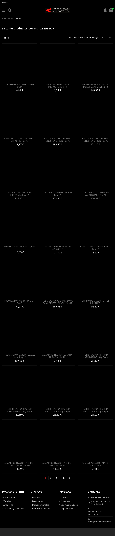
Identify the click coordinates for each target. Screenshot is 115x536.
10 (64, 478)
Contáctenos (9, 497)
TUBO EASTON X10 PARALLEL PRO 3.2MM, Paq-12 (19, 193)
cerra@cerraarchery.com (99, 521)
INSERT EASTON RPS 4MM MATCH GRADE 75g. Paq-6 (57, 410)
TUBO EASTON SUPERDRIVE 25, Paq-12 (57, 193)
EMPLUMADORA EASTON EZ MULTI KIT (95, 302)
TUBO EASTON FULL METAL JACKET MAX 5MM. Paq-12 (95, 85)
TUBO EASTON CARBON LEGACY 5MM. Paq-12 (19, 356)
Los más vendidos (69, 505)
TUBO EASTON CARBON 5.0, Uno (19, 246)
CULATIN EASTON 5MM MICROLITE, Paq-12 (57, 85)
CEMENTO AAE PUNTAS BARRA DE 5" (19, 85)
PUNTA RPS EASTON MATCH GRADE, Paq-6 (95, 464)
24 (109, 37)
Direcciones (37, 501)
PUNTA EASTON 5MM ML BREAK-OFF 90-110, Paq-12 (20, 139)
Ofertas (64, 497)
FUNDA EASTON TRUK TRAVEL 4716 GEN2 (57, 247)
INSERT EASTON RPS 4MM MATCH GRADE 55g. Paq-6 (95, 410)
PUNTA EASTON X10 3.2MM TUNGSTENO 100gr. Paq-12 (95, 139)
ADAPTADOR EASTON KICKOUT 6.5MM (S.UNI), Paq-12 (20, 464)
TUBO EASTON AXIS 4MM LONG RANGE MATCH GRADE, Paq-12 (57, 302)
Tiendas (5, 2)
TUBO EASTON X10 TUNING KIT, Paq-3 (19, 302)
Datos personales (40, 505)
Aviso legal (8, 505)
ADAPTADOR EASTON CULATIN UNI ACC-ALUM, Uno (57, 356)
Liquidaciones (67, 508)
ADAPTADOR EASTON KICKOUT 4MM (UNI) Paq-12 (57, 464)
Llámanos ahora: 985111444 (96, 513)
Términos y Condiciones (14, 508)
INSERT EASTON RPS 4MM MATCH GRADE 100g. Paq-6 (19, 410)
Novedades (66, 501)
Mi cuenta (36, 497)
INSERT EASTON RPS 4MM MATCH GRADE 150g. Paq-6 (95, 356)
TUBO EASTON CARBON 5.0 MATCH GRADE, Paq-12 (95, 193)
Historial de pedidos (41, 508)
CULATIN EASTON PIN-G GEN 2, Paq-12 (95, 247)
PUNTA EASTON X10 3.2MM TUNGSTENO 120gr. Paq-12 (57, 139)
